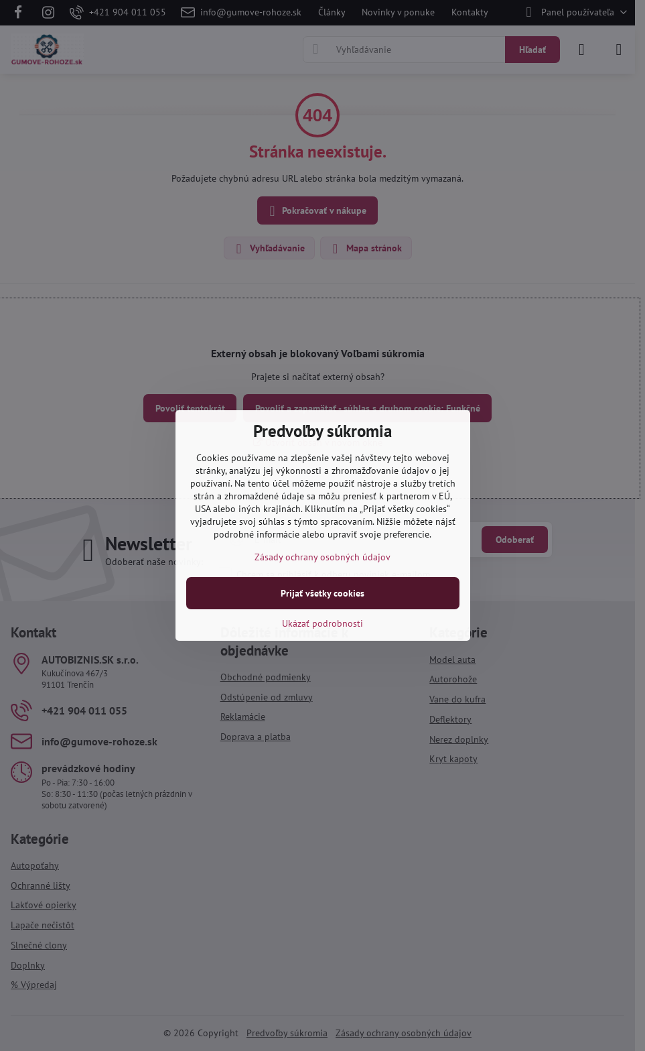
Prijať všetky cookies (322, 593)
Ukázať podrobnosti (322, 623)
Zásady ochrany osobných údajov (322, 557)
